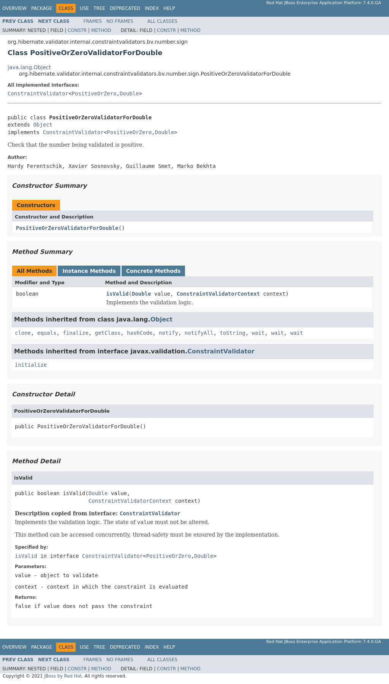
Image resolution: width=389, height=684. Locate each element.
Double (129, 93)
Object (42, 125)
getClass (107, 333)
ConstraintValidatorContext (218, 294)
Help (169, 8)
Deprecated (125, 8)
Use (84, 8)
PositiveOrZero (94, 93)
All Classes (162, 21)
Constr (77, 30)
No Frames (119, 21)
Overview (14, 8)
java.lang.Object (29, 67)
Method (101, 30)
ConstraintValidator (38, 93)
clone (23, 333)
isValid (117, 294)
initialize (31, 365)
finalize (75, 333)
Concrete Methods (153, 271)
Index (152, 8)
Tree (99, 8)
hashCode (139, 333)
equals (47, 333)
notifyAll (199, 333)
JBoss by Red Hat (63, 676)
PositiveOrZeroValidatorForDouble (67, 228)
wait (258, 333)
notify (168, 333)
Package (41, 8)
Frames (93, 21)
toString (232, 333)
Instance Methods (88, 271)
